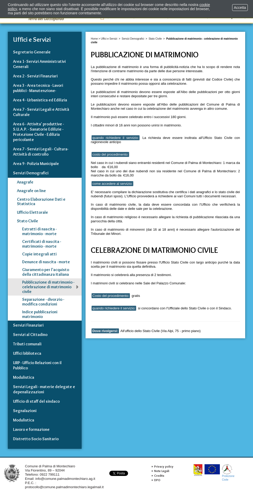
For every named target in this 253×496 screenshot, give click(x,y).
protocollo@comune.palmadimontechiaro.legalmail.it (64, 487)
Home (94, 38)
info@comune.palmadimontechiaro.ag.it (65, 479)
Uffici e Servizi (109, 38)
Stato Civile (155, 38)
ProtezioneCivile (228, 472)
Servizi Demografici (133, 38)
